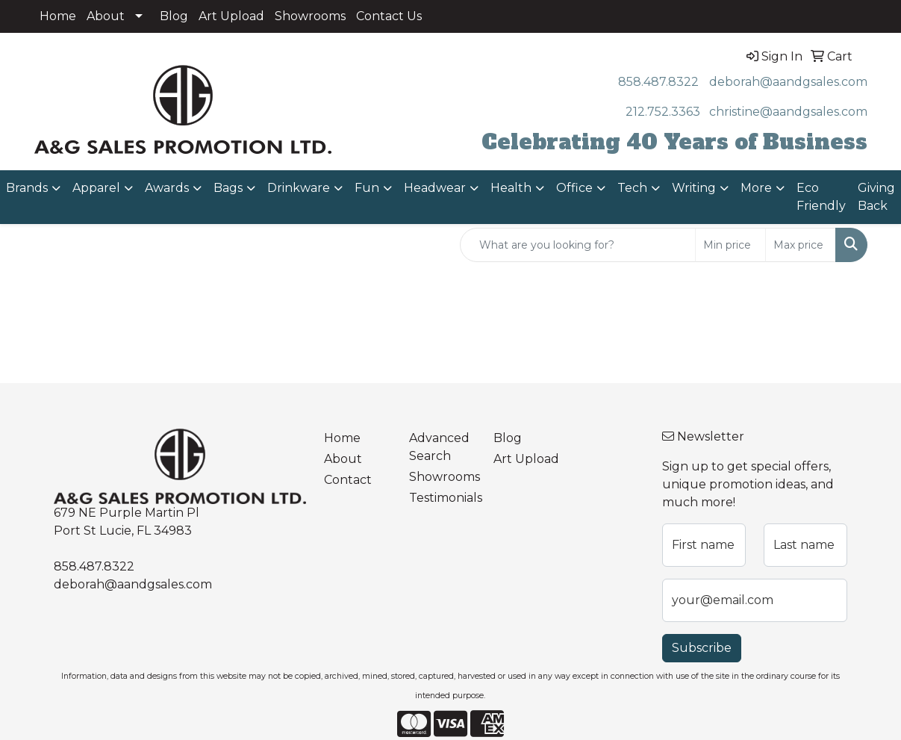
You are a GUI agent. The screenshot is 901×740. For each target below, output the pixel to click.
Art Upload (231, 16)
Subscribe (702, 648)
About (106, 16)
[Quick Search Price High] (800, 245)
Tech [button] (632, 188)
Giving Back (876, 197)
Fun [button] (367, 188)
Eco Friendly (821, 197)
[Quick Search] (578, 245)
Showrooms (310, 16)
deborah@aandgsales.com (788, 82)
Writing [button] (694, 188)
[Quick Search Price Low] (730, 245)
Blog (174, 16)
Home (58, 16)
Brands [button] (27, 188)
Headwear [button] (435, 188)
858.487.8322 (658, 82)
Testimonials (442, 498)
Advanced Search (439, 447)
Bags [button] (228, 188)
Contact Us (389, 16)
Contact (348, 480)
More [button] (756, 188)
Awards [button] (167, 188)
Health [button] (510, 188)
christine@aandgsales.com (788, 112)
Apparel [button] (96, 188)
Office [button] (574, 188)
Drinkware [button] (298, 188)
